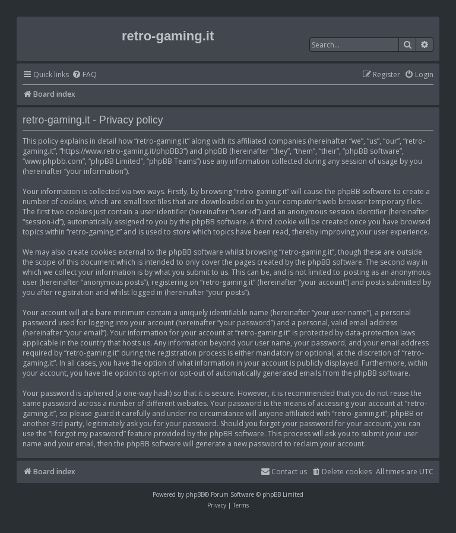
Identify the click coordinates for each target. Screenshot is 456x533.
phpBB (195, 494)
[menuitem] (84, 75)
